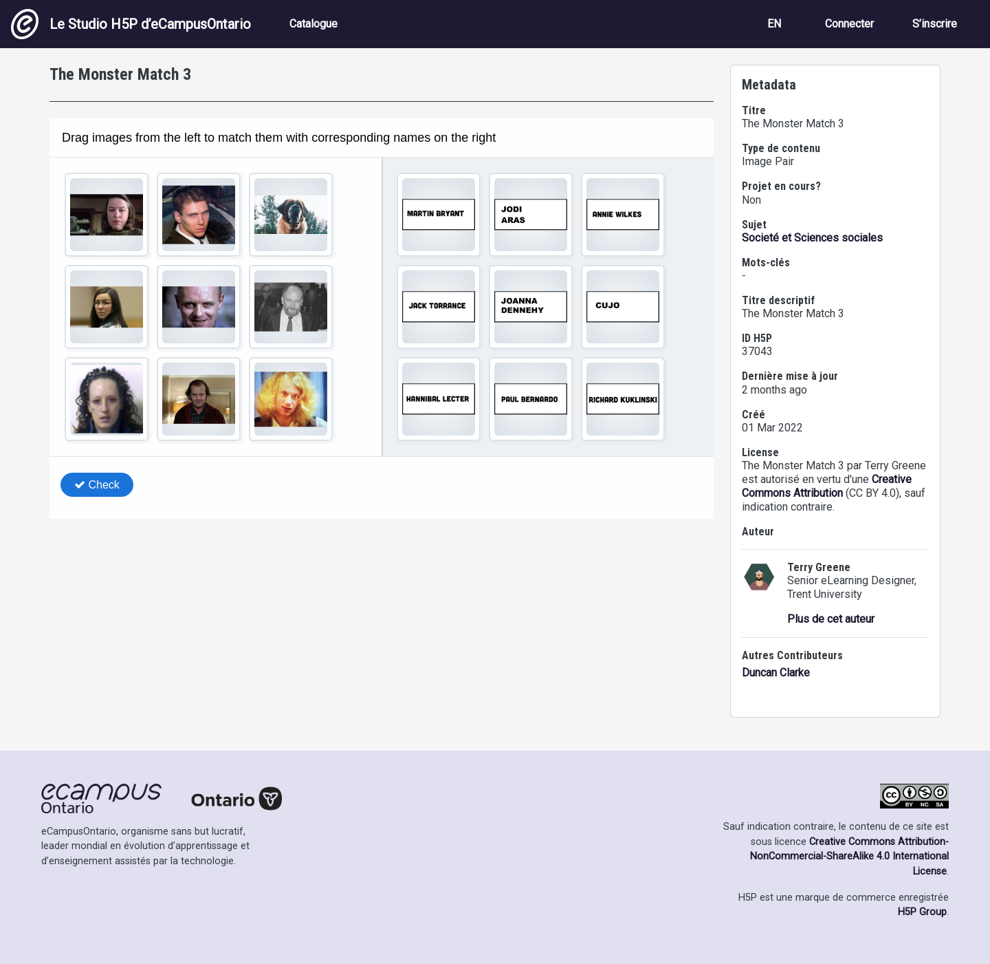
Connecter (849, 23)
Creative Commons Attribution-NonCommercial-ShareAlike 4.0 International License (849, 856)
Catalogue (313, 23)
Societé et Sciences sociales (812, 237)
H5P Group (922, 912)
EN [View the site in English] (774, 23)
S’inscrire (934, 23)
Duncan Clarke (776, 672)
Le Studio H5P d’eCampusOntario (131, 24)
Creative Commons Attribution (827, 486)
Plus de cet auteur (830, 618)
